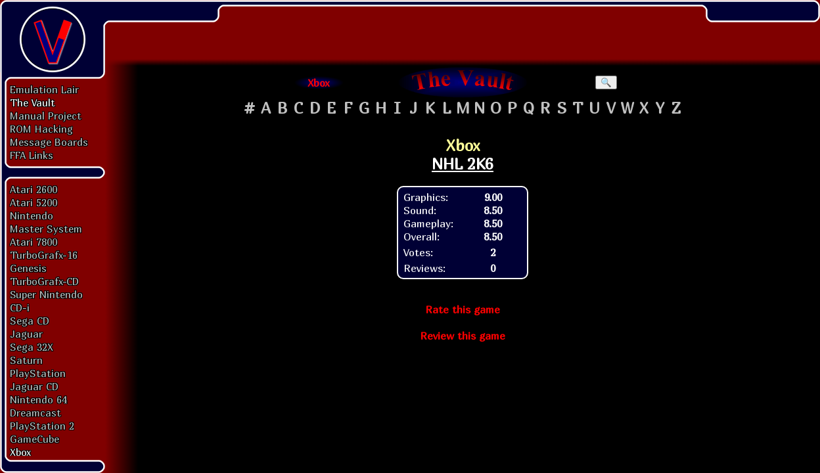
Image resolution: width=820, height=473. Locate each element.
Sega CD (29, 321)
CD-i (20, 307)
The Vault (32, 102)
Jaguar (26, 334)
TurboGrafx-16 (44, 255)
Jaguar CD (34, 386)
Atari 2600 (33, 189)
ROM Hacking (41, 129)
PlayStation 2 (42, 426)
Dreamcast (35, 412)
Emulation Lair (44, 89)
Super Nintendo (46, 294)
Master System (46, 229)
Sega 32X (31, 347)
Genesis (28, 268)
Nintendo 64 (38, 399)
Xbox (20, 452)
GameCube (34, 439)
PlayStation (38, 373)
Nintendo (31, 215)
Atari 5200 (33, 202)
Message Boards (49, 142)
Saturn (26, 360)
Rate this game (462, 309)
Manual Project (45, 116)
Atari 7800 (33, 242)
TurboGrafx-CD (44, 281)
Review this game (462, 335)
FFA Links (31, 155)
